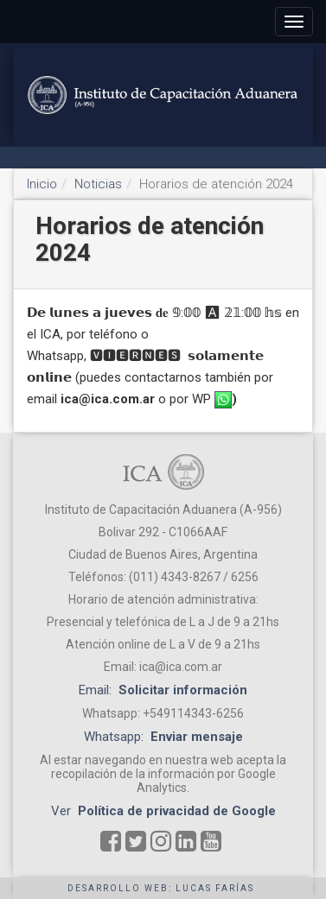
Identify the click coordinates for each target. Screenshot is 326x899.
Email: (163, 690)
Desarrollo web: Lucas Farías (160, 888)
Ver (163, 811)
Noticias (98, 184)
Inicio (42, 184)
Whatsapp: (163, 736)
